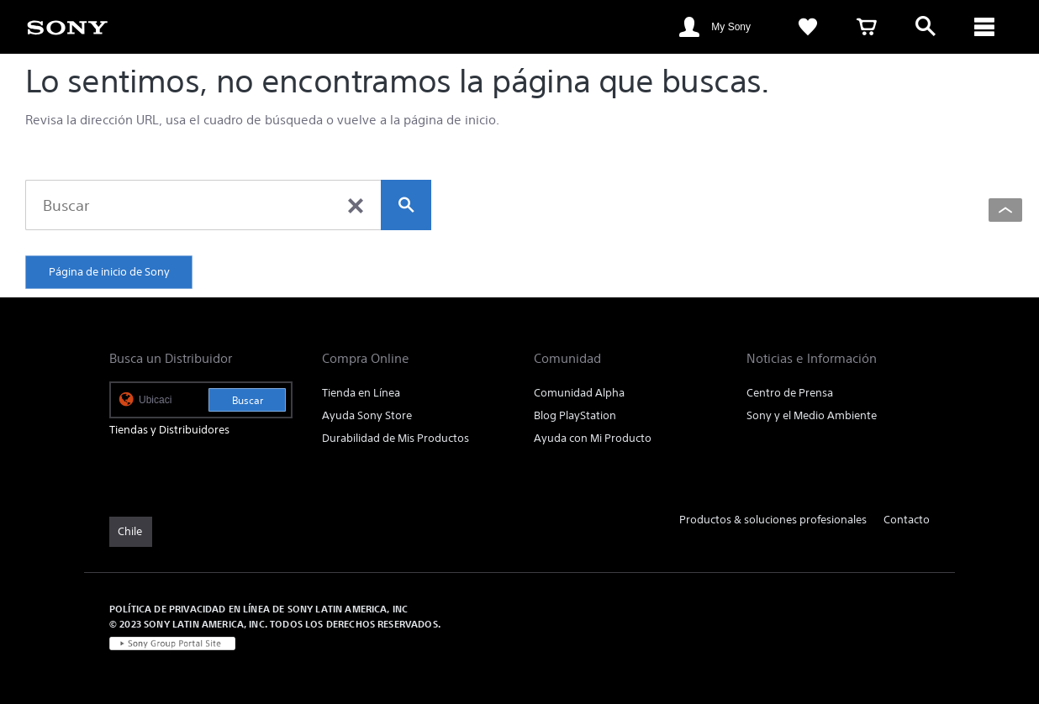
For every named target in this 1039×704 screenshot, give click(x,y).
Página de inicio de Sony (109, 272)
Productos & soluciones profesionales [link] (773, 519)
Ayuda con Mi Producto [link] (592, 438)
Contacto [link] (906, 519)
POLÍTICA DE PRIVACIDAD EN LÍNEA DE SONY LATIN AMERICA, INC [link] (258, 608)
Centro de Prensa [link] (789, 393)
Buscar (247, 400)
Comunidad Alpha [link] (579, 393)
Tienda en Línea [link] (361, 393)
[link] (67, 26)
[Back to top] (1005, 210)
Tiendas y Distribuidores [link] (169, 430)
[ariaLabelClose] (984, 27)
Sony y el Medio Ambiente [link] (811, 415)
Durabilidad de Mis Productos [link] (395, 438)
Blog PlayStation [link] (575, 415)
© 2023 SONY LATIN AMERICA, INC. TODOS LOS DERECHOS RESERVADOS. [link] (274, 623)
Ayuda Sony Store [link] (367, 415)
